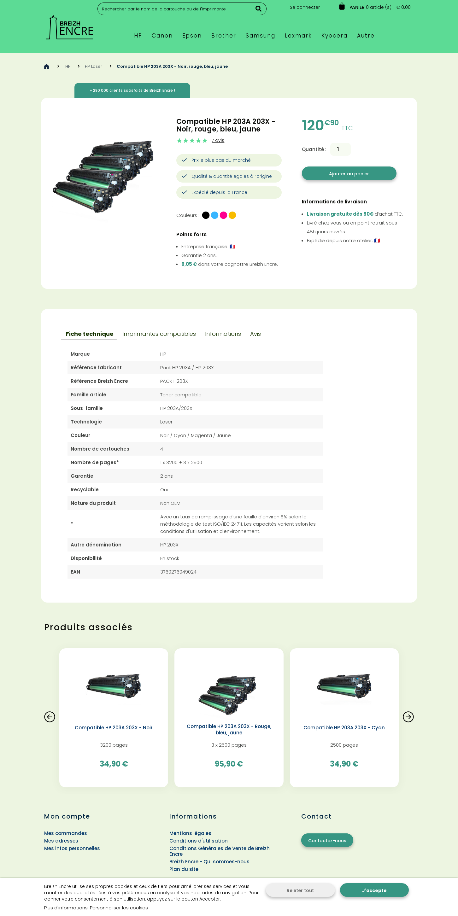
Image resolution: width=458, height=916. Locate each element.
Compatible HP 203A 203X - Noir (114, 728)
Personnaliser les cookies (119, 907)
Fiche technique (90, 334)
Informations (223, 334)
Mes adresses (61, 840)
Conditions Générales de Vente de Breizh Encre (219, 851)
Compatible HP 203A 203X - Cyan (344, 728)
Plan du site (183, 869)
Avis (255, 334)
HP (67, 66)
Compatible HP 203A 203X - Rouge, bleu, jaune (229, 729)
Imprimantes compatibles (159, 334)
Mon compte (67, 816)
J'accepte (374, 890)
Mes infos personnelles (72, 848)
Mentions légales (190, 833)
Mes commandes (65, 833)
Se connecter (305, 7)
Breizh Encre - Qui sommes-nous (209, 861)
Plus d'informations (66, 907)
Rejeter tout (300, 890)
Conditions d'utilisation (198, 840)
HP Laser (93, 66)
